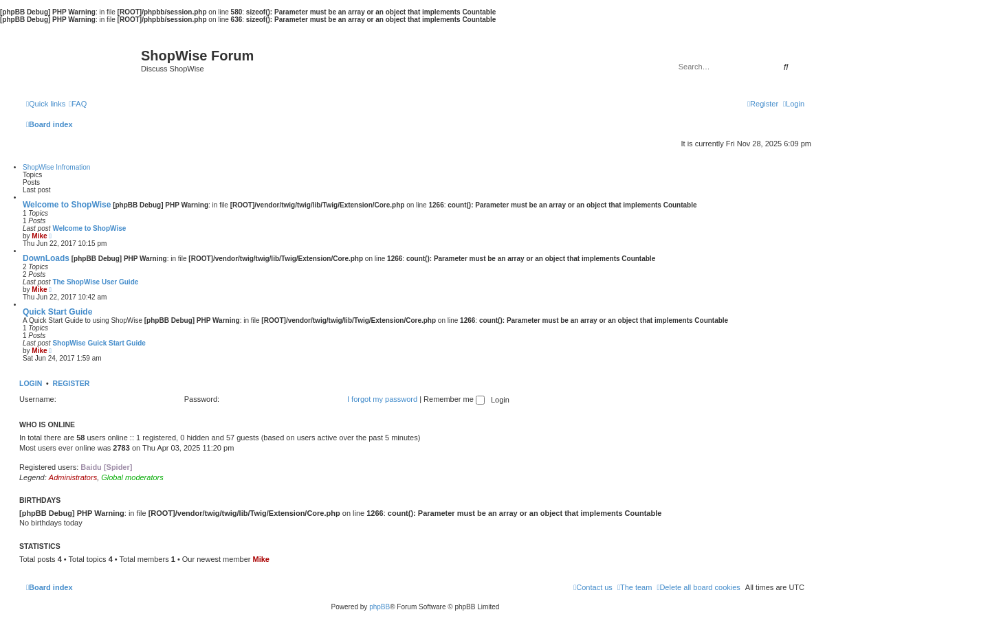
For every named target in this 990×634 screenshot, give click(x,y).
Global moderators (132, 477)
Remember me (454, 399)
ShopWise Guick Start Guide (99, 343)
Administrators (73, 477)
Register (71, 383)
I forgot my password (382, 399)
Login (30, 383)
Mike (39, 236)
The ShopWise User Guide (95, 282)
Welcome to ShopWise (67, 205)
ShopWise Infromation (56, 167)
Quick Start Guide (57, 312)
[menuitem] (78, 103)
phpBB (379, 607)
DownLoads (46, 258)
